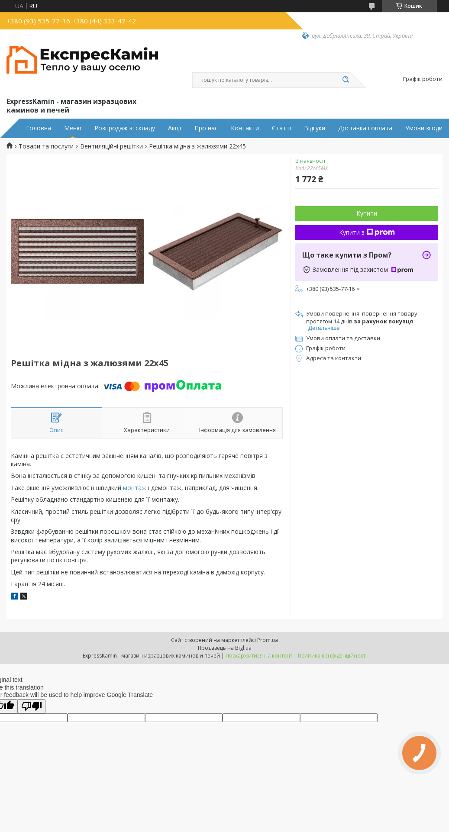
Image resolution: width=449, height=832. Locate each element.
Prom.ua (267, 640)
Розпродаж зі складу (124, 128)
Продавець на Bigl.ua (225, 647)
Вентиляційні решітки (111, 146)
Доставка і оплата (365, 128)
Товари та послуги (46, 146)
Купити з (367, 232)
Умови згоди (424, 128)
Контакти (245, 128)
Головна (38, 128)
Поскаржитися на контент (259, 655)
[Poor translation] (31, 706)
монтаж (134, 488)
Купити (366, 213)
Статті (281, 128)
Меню (72, 128)
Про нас (206, 128)
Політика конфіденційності (332, 655)
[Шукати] (346, 80)
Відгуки (314, 128)
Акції (174, 128)
